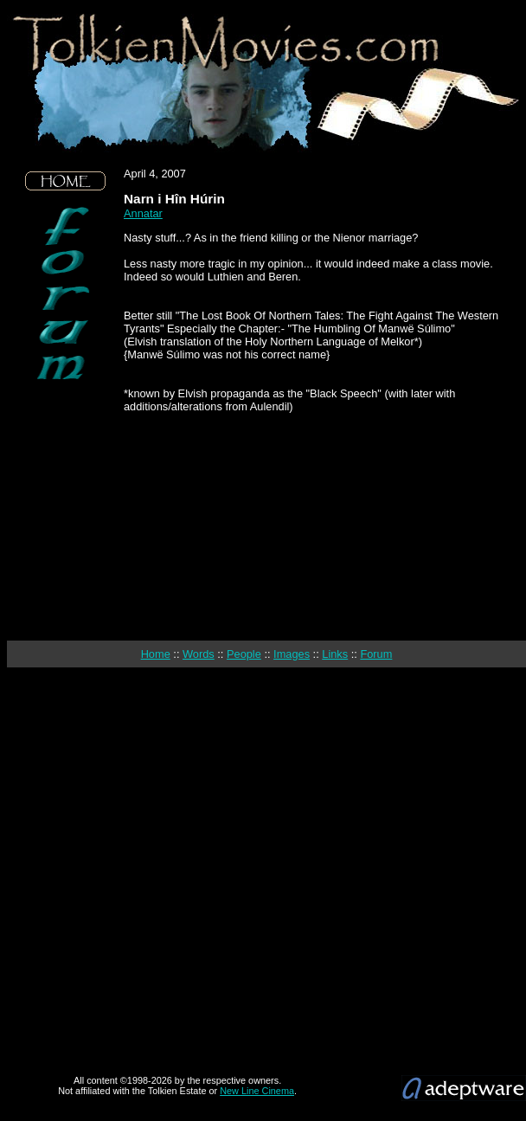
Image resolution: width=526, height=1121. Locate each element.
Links (335, 653)
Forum (376, 653)
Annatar (143, 213)
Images (291, 653)
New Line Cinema (257, 1091)
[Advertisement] (66, 511)
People (244, 653)
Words (199, 653)
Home (155, 653)
